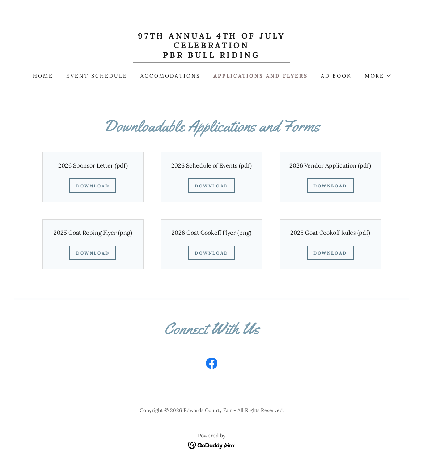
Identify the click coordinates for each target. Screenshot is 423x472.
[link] (212, 55)
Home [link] (43, 76)
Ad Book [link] (336, 76)
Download (93, 186)
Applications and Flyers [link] (260, 76)
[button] (377, 76)
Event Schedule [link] (96, 76)
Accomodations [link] (170, 76)
